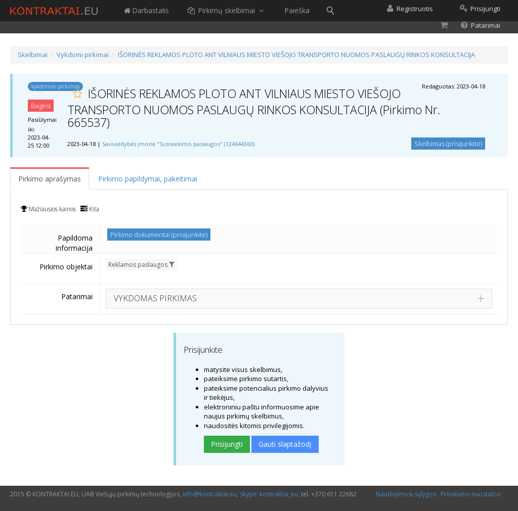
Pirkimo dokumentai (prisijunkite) (158, 234)
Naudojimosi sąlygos (406, 494)
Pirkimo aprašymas (49, 178)
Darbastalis (146, 10)
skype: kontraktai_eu (269, 494)
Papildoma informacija (74, 243)
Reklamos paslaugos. (141, 264)
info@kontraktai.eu (210, 494)
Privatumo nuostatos (470, 494)
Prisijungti (227, 444)
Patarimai (77, 296)
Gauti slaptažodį (285, 444)
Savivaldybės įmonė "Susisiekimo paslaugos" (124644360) (178, 144)
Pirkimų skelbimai (226, 10)
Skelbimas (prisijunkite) (448, 143)
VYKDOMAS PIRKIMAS (155, 298)
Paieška (297, 10)
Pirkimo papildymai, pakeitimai (147, 178)
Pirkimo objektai (66, 266)
